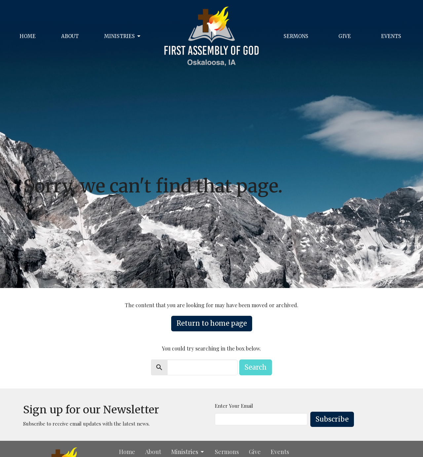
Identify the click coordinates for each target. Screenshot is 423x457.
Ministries (122, 36)
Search (256, 367)
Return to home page (211, 323)
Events (391, 36)
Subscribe (332, 419)
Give (344, 36)
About (70, 36)
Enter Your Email (234, 405)
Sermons (296, 36)
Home (27, 36)
